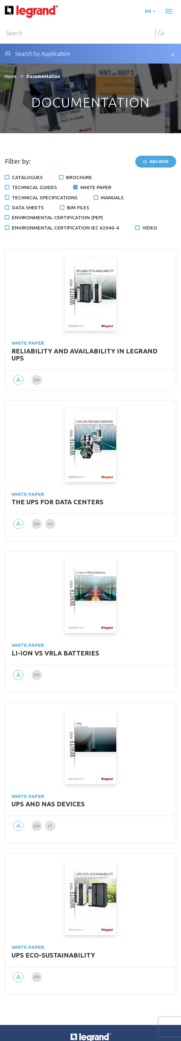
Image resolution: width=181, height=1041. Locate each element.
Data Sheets (28, 207)
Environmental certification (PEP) (57, 217)
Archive (155, 161)
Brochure (79, 177)
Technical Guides (34, 187)
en (150, 11)
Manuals (112, 197)
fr (50, 524)
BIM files (78, 207)
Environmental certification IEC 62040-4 (65, 227)
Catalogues (27, 177)
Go (161, 33)
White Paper (95, 187)
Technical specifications (45, 197)
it (50, 826)
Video (149, 227)
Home (10, 76)
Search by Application (37, 53)
